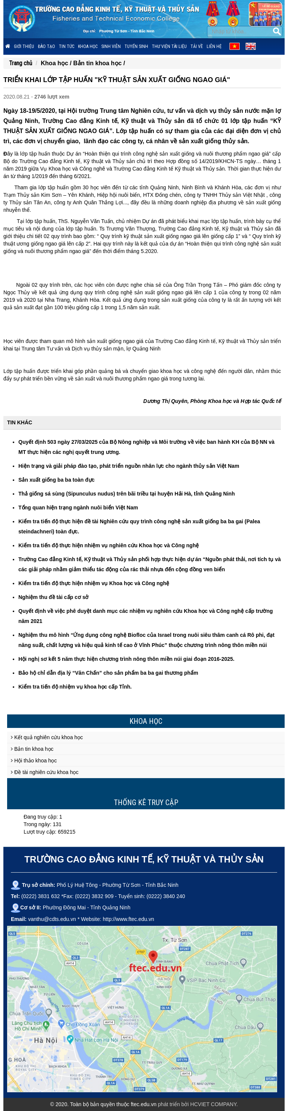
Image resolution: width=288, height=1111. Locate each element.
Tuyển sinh (136, 46)
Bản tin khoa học (32, 749)
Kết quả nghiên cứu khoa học (47, 737)
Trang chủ (20, 63)
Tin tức (66, 46)
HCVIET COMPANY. (214, 1104)
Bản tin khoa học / (99, 63)
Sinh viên (111, 46)
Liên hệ (214, 46)
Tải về (196, 46)
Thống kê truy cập (146, 802)
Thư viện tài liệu (169, 46)
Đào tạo (46, 46)
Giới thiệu (24, 46)
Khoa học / (57, 63)
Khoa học (88, 46)
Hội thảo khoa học (34, 761)
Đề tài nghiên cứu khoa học (44, 772)
